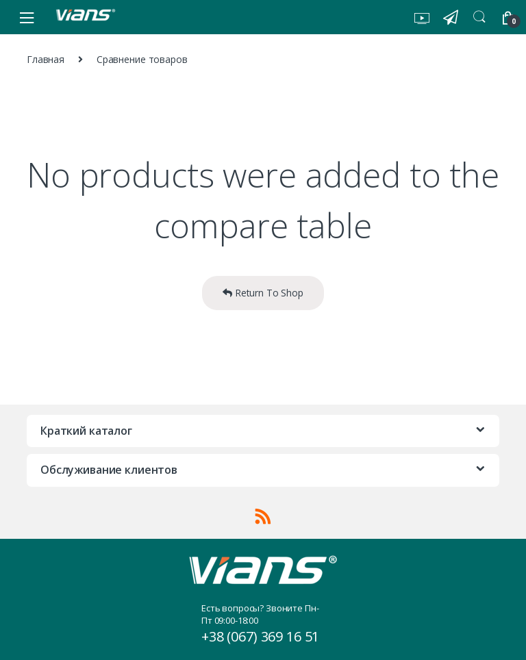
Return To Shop (263, 292)
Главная (45, 59)
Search (479, 17)
